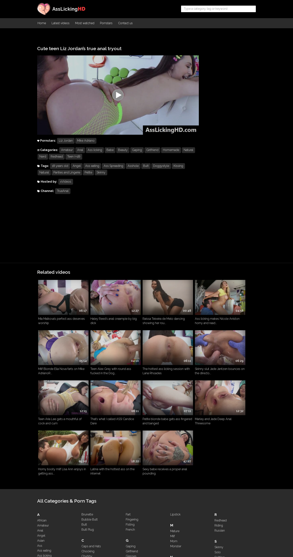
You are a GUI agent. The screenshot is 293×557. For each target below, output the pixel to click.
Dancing (86, 464)
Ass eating (92, 171)
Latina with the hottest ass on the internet (188, 348)
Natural (44, 162)
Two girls (221, 505)
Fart (128, 391)
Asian (40, 417)
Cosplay (87, 442)
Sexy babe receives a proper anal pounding (232, 348)
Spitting (220, 433)
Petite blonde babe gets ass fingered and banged (57, 348)
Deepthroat (89, 469)
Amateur (67, 155)
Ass (39, 422)
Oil (172, 476)
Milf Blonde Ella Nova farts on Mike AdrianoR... (232, 261)
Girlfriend (152, 155)
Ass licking (95, 155)
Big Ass (42, 489)
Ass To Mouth (46, 447)
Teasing (220, 475)
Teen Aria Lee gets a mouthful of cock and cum (189, 304)
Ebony (85, 501)
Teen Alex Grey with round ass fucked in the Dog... (58, 304)
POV (173, 522)
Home (42, 23)
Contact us (125, 23)
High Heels (133, 454)
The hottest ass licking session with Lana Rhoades (102, 304)
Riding (219, 402)
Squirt (218, 438)
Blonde (42, 509)
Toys (218, 500)
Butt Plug (87, 406)
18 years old (60, 171)
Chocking (87, 427)
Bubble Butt (89, 396)
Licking (130, 524)
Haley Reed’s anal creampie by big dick (102, 261)
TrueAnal (63, 196)
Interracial (132, 476)
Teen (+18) (87, 162)
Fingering (132, 396)
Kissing (178, 171)
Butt (146, 171)
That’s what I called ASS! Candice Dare (229, 304)
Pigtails (175, 507)
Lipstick (175, 391)
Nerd (56, 162)
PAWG (174, 497)
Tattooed (220, 470)
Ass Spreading (113, 171)
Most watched (84, 23)
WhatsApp (222, 527)
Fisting (130, 400)
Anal (80, 155)
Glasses (131, 432)
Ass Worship (45, 452)
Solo (218, 428)
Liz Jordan (66, 146)
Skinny (101, 177)
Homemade (171, 155)
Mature (174, 407)
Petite (88, 177)
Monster (175, 422)
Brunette (87, 391)
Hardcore (132, 449)
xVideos (65, 187)
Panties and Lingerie (66, 177)
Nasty (174, 439)
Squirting (220, 443)
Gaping (137, 155)
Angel (77, 171)
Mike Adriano (86, 146)
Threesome (222, 490)
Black (41, 504)
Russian (220, 407)
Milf (172, 412)
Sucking (220, 453)
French (130, 406)
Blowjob (43, 514)
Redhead (71, 162)
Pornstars (106, 23)
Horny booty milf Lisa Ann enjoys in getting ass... (143, 348)
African (42, 397)
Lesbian (131, 519)
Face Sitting (89, 517)
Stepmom (221, 448)
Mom (173, 417)
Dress (85, 484)
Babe (110, 155)
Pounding (176, 517)
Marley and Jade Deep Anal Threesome (100, 348)
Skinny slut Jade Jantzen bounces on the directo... (142, 304)
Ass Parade (44, 437)
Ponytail (175, 512)
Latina (130, 514)
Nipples (175, 459)
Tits (217, 495)
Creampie (88, 447)
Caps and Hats (91, 422)
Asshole (133, 171)
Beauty (123, 155)
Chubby (86, 432)
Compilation (89, 437)
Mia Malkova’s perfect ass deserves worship (55, 261)
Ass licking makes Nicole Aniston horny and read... (186, 261)
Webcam (221, 522)
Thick (218, 485)
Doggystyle (161, 171)
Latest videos (61, 23)
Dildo (85, 474)
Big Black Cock (47, 493)
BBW (40, 478)
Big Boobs (44, 498)
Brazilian (42, 519)
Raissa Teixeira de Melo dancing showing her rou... (143, 261)
